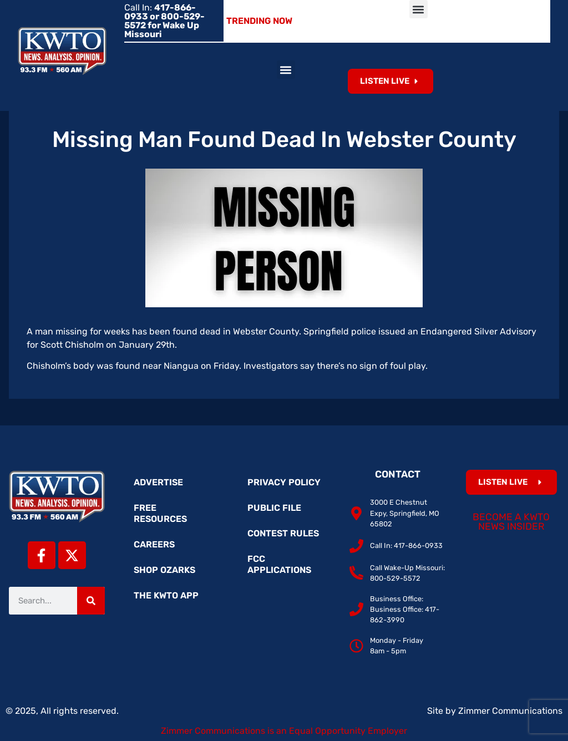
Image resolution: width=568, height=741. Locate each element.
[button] (418, 9)
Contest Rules (283, 533)
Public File (274, 508)
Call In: (164, 20)
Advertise (158, 482)
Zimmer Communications (510, 711)
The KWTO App (166, 595)
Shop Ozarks (164, 570)
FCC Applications (279, 564)
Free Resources (160, 513)
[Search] (91, 601)
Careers (154, 544)
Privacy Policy (284, 482)
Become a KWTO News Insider (511, 521)
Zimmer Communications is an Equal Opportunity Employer (284, 730)
